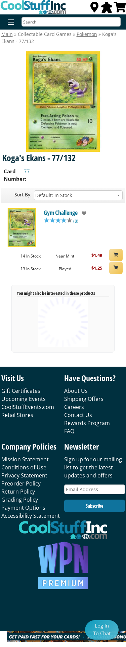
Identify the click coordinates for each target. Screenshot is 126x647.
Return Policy (18, 491)
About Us (76, 391)
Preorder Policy (21, 483)
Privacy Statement (24, 475)
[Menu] (9, 22)
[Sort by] (78, 195)
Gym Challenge (61, 213)
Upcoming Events (23, 399)
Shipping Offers (83, 399)
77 (27, 171)
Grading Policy (19, 499)
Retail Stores (17, 415)
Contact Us (78, 415)
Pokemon (87, 34)
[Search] (71, 22)
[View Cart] (120, 9)
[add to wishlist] (82, 213)
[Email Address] (94, 489)
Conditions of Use (23, 467)
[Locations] (94, 9)
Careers (74, 407)
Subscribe (94, 506)
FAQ (69, 431)
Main (7, 34)
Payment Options (23, 507)
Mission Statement (25, 459)
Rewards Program (87, 423)
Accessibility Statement (30, 515)
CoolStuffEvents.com (27, 407)
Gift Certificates (20, 391)
